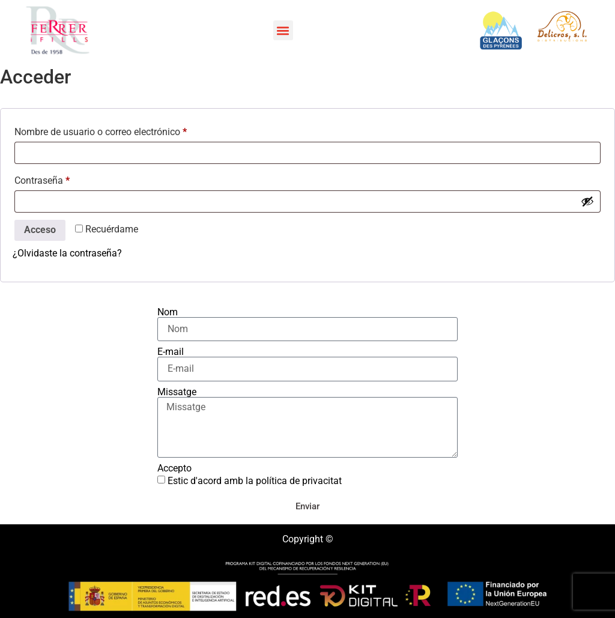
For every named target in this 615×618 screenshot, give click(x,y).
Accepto (174, 468)
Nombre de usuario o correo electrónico (123, 130)
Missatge (176, 392)
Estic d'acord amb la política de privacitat (255, 480)
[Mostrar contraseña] (587, 201)
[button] (283, 30)
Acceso (40, 229)
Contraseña (65, 178)
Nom (167, 312)
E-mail (170, 352)
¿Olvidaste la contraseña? (67, 253)
